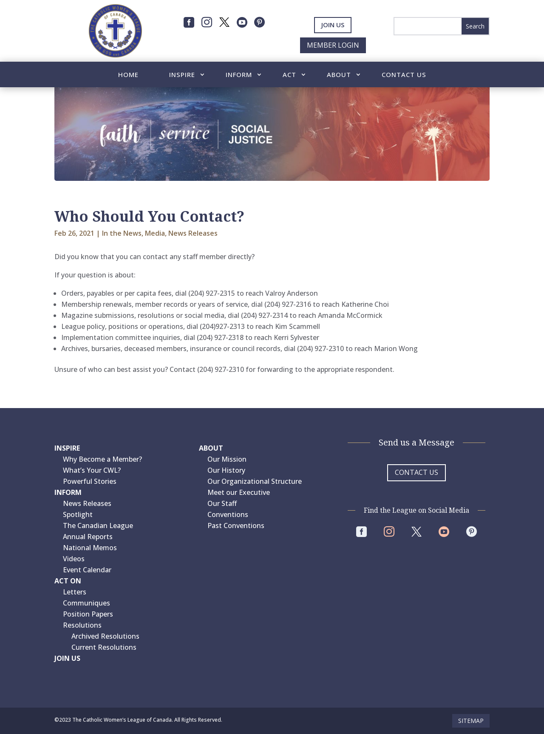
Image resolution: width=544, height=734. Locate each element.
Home (128, 75)
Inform (239, 75)
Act (289, 75)
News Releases (193, 233)
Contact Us (404, 75)
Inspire (182, 75)
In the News (122, 233)
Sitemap (471, 721)
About (339, 75)
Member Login (333, 45)
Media (155, 233)
